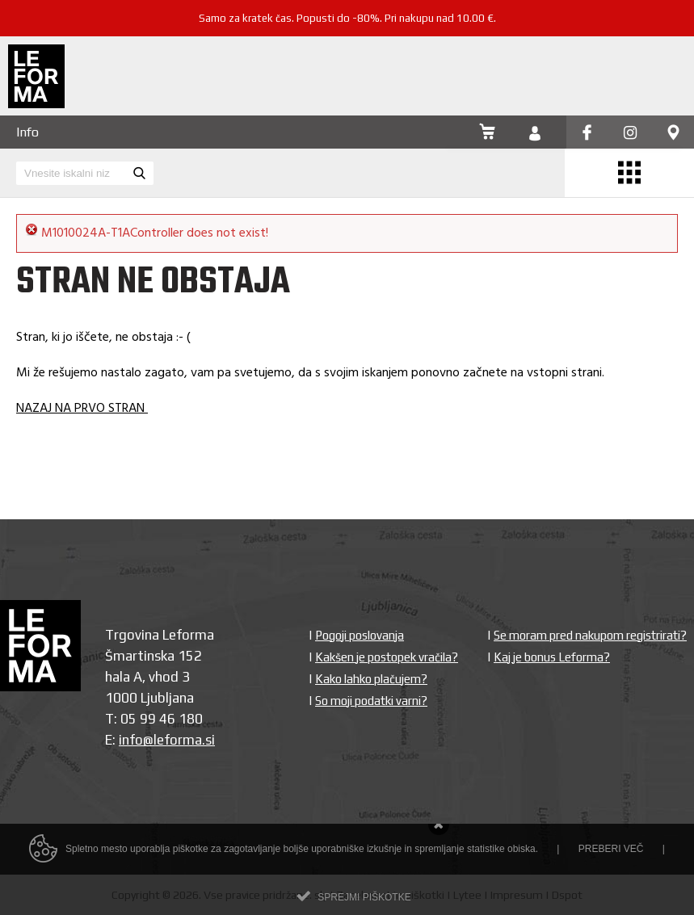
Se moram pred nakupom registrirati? (590, 635)
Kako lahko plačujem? (371, 679)
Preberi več (611, 856)
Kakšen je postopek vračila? (386, 657)
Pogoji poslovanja (359, 635)
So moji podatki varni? (371, 700)
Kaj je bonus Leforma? (552, 657)
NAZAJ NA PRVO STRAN (82, 408)
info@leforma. (162, 740)
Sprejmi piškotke (364, 904)
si (210, 740)
